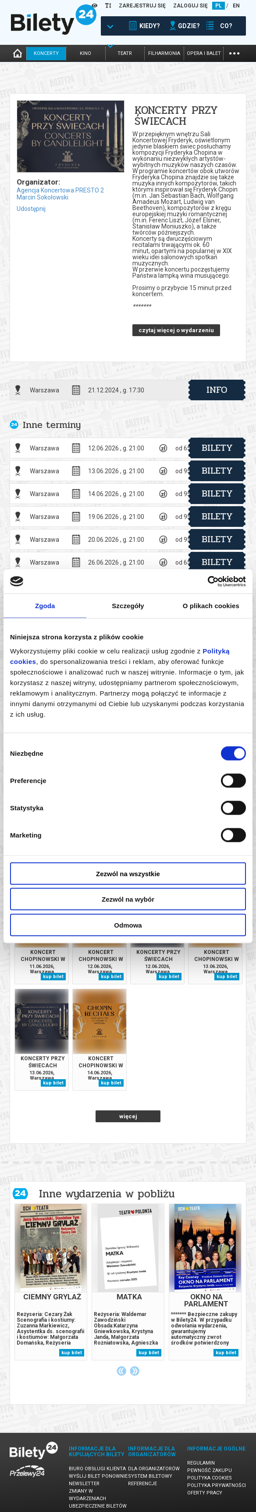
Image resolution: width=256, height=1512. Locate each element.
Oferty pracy (204, 1493)
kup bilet (53, 976)
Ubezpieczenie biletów (98, 1506)
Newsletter (84, 1484)
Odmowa (128, 924)
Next (134, 1371)
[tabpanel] (50, 1282)
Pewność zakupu (209, 1470)
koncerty (46, 53)
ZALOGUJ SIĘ (190, 6)
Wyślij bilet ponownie (98, 1476)
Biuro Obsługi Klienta (97, 1469)
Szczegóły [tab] (128, 605)
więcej (128, 1116)
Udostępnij (31, 208)
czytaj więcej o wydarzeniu (176, 330)
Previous (121, 1371)
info (217, 389)
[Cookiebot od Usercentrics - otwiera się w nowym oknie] (207, 581)
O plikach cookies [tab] (211, 605)
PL (218, 6)
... (234, 52)
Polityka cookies (209, 1478)
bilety (217, 447)
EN (236, 6)
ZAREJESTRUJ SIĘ (142, 6)
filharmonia (164, 53)
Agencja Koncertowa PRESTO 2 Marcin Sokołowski (60, 194)
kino (85, 53)
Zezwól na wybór (128, 899)
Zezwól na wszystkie (128, 873)
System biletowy (150, 1476)
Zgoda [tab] (45, 605)
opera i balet (204, 53)
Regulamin (201, 1463)
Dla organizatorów (154, 1469)
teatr (124, 53)
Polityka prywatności (216, 1485)
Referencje (142, 1484)
